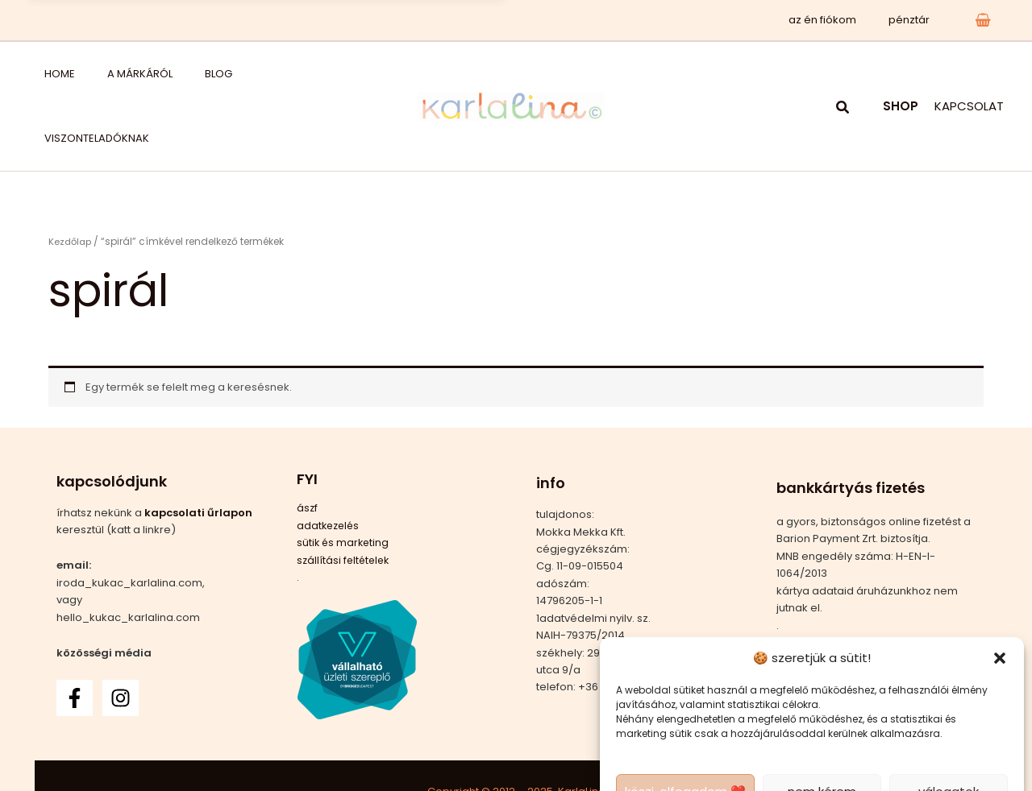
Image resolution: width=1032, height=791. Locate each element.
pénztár (914, 19)
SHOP (900, 73)
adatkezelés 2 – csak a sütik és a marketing (744, 762)
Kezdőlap (71, 177)
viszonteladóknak (240, 73)
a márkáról (103, 73)
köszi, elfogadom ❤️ (685, 727)
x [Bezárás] (481, 19)
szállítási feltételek (345, 495)
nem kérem (822, 727)
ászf (307, 444)
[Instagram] (120, 633)
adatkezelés (330, 461)
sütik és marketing (344, 478)
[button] (1000, 594)
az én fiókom (839, 19)
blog (162, 73)
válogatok (948, 727)
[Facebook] (74, 633)
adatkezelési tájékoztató (919, 762)
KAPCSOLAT (969, 73)
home (43, 73)
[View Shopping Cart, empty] (983, 20)
